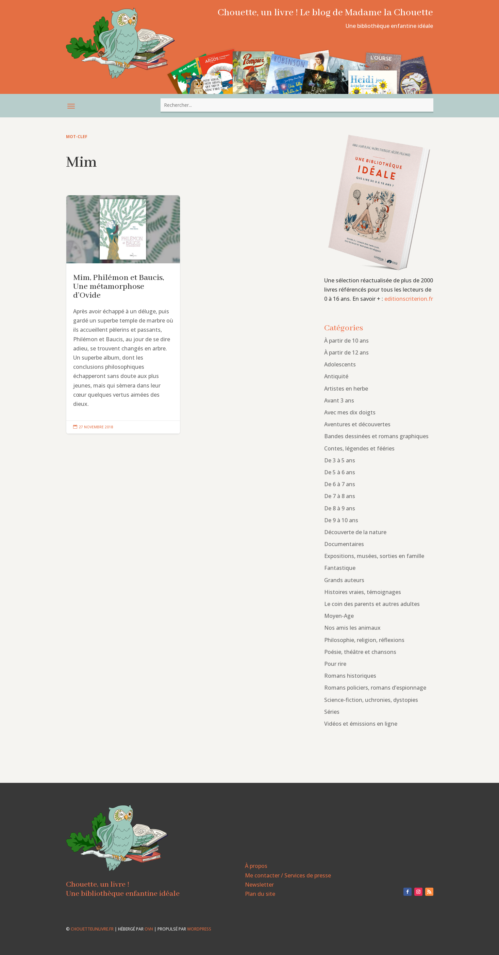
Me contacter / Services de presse (288, 875)
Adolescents (340, 364)
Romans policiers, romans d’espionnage (375, 687)
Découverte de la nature (355, 532)
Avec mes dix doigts (350, 412)
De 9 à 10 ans (341, 520)
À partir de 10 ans (346, 340)
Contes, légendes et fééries (359, 448)
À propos (256, 866)
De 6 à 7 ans (339, 484)
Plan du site (260, 894)
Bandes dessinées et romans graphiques (376, 436)
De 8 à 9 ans (339, 508)
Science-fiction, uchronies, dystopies (371, 700)
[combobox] (297, 105)
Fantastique (339, 568)
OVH (149, 929)
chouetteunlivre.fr (92, 929)
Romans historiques (350, 675)
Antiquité (336, 376)
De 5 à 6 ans (339, 472)
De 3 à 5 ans (339, 460)
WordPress (199, 929)
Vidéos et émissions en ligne (360, 723)
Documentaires (344, 544)
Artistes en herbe (346, 388)
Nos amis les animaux (352, 627)
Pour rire (335, 664)
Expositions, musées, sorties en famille (374, 556)
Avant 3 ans (339, 400)
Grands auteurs (344, 580)
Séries (331, 711)
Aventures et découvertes (357, 424)
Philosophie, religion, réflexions (364, 640)
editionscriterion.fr (408, 298)
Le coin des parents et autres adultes (372, 604)
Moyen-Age (339, 616)
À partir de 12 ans (346, 352)
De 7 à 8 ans (339, 496)
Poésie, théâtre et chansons (360, 652)
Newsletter (259, 884)
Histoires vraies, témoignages (362, 592)
